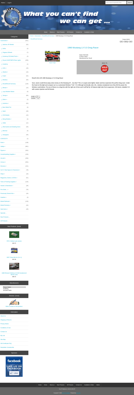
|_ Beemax (14, 131)
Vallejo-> (14, 146)
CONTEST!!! (14, 138)
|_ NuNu (14, 48)
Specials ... (3, 213)
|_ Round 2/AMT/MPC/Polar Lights (14, 60)
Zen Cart (78, 393)
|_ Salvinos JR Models (14, 44)
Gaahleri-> (14, 197)
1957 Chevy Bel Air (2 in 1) (14, 252)
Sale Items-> (14, 209)
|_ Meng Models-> (14, 119)
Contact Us (79, 32)
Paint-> (14, 142)
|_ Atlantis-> (14, 72)
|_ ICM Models (14, 115)
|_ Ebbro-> (14, 99)
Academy (14, 289)
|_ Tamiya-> (14, 95)
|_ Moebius (14, 80)
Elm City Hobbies (66, 393)
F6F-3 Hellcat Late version (14, 236)
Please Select (14, 287)
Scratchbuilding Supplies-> (14, 154)
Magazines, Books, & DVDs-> (14, 178)
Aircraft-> (14, 158)
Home (3, 2)
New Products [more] (14, 226)
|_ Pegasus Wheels (14, 52)
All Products (70, 32)
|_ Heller (14, 123)
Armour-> (14, 162)
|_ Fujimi (14, 76)
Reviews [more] (14, 296)
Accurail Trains (14, 290)
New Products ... (5, 217)
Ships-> (14, 174)
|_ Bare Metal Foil (14, 107)
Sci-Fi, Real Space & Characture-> (14, 170)
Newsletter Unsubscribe (7, 347)
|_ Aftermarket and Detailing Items (14, 127)
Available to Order (89, 32)
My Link (2, 335)
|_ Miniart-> (14, 87)
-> (14, 40)
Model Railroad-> (14, 201)
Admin (98, 385)
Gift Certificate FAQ (5, 343)
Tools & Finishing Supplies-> (14, 182)
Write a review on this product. (14, 303)
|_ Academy (14, 64)
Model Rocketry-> (14, 205)
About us (52, 32)
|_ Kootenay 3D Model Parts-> (14, 56)
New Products (61, 32)
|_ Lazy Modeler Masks (14, 91)
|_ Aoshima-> (14, 103)
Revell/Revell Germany (48, 35)
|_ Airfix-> (14, 68)
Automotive (38, 35)
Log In (9, 2)
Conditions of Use (5, 327)
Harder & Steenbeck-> (14, 185)
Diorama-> (14, 166)
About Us (3, 316)
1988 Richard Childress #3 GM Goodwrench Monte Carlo (14, 269)
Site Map (2, 339)
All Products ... (4, 221)
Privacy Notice (4, 323)
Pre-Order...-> (14, 189)
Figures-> (14, 150)
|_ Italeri (14, 111)
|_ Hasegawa (14, 135)
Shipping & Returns (5, 320)
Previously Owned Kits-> (14, 193)
